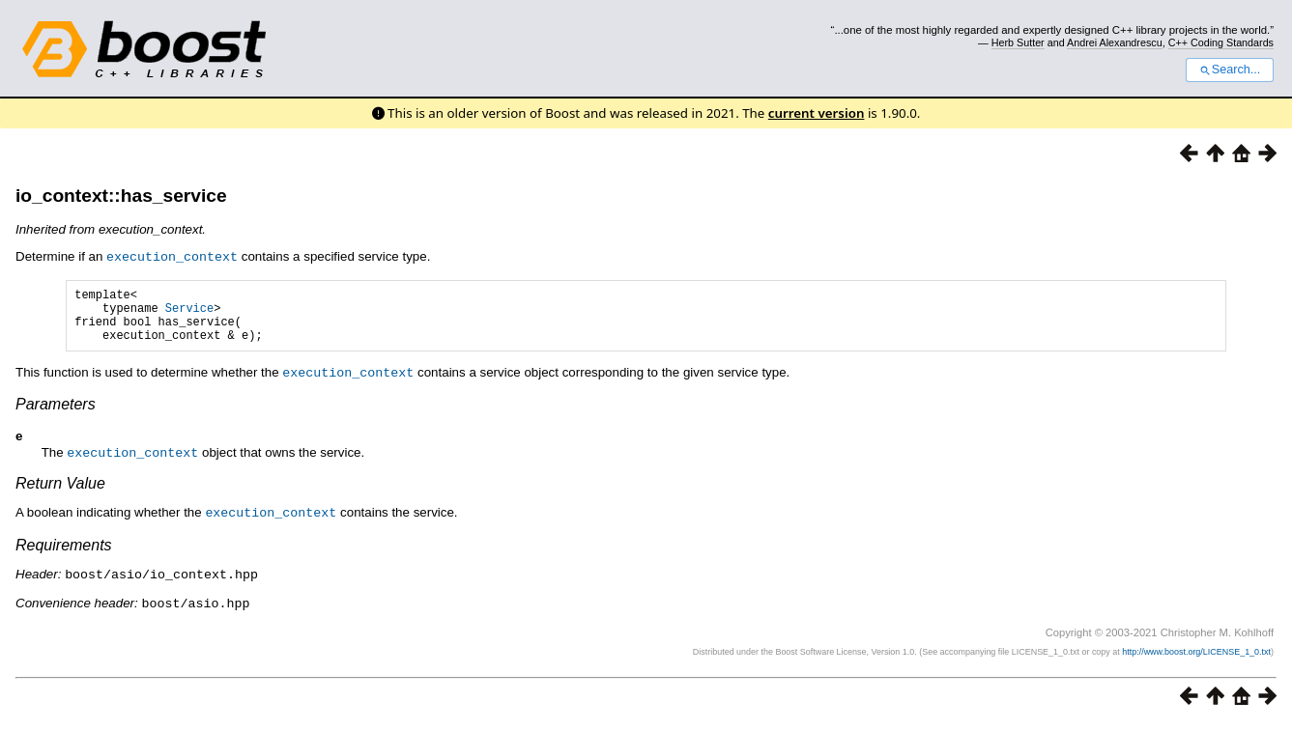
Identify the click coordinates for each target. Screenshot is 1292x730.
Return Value (60, 492)
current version (816, 113)
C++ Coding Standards (1221, 42)
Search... (1229, 69)
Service (189, 312)
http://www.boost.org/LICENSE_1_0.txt (1196, 657)
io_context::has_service (121, 195)
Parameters (55, 414)
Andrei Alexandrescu (1115, 42)
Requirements (63, 553)
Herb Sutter (1018, 42)
